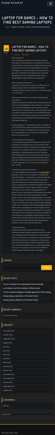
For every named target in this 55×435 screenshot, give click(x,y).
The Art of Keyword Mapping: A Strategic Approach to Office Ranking (25, 282)
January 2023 (7, 358)
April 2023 (6, 347)
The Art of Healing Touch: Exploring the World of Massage (21, 275)
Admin (15, 54)
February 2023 (7, 354)
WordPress (26, 431)
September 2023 (8, 328)
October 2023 (7, 324)
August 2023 (7, 332)
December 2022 (8, 362)
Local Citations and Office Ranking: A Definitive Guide (20, 278)
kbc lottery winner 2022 (9, 419)
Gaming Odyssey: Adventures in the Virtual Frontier (19, 286)
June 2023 (6, 339)
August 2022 (7, 377)
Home (9, 27)
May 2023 (6, 343)
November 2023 (8, 320)
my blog (25, 54)
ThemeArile (48, 431)
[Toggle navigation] (50, 3)
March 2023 (6, 351)
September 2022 (8, 373)
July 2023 (6, 335)
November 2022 (8, 366)
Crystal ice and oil (12, 2)
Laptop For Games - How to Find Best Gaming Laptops (30, 27)
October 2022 (7, 369)
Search (8, 252)
